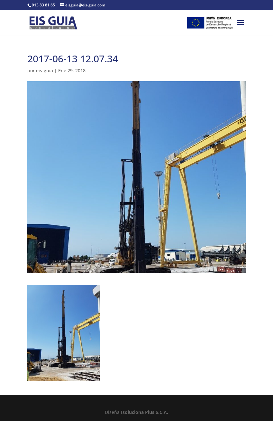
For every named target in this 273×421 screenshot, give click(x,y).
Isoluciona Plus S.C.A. (144, 412)
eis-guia (44, 70)
